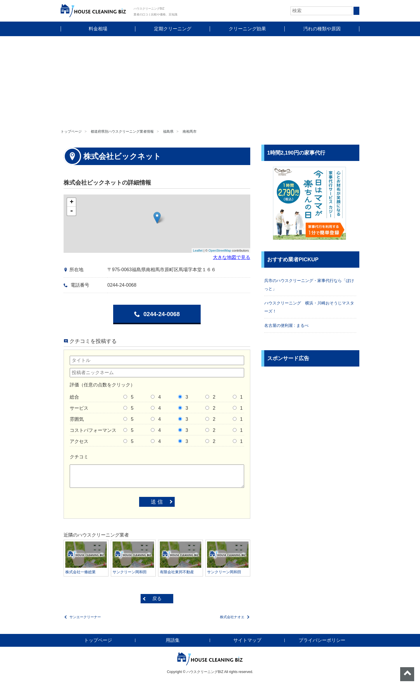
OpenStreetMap (220, 250)
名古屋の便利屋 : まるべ (286, 325)
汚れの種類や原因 (322, 28)
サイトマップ (247, 640)
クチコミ (79, 456)
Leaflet (198, 250)
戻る (157, 598)
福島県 (168, 131)
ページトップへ (407, 674)
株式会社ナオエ (232, 617)
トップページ (71, 131)
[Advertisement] (210, 80)
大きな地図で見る (231, 257)
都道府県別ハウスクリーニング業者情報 (122, 131)
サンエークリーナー (85, 617)
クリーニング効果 (247, 28)
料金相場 (98, 28)
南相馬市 (190, 131)
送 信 (157, 502)
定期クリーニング (172, 28)
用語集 (173, 640)
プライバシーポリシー (322, 640)
